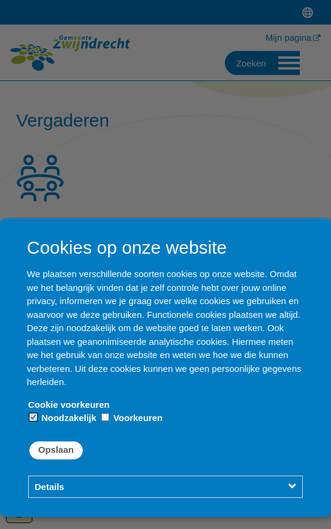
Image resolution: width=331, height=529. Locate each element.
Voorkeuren (132, 418)
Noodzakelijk (63, 418)
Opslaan (56, 449)
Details (49, 487)
